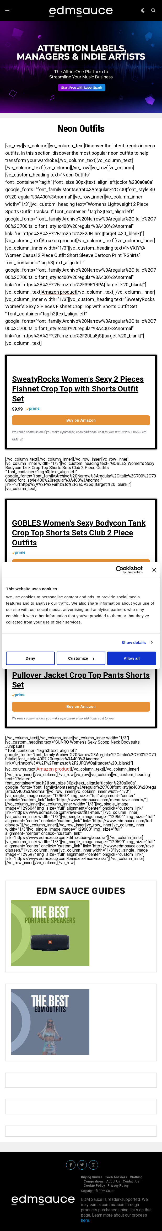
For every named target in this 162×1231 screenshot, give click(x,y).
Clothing (136, 1177)
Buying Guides (91, 1177)
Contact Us (131, 1181)
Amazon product (59, 240)
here (85, 1220)
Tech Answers (116, 1177)
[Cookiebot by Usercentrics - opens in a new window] (120, 570)
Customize (81, 658)
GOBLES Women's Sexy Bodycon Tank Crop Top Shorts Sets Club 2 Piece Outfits (78, 532)
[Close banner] (154, 570)
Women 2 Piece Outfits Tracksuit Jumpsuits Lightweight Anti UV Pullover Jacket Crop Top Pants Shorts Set (81, 670)
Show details (134, 642)
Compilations (94, 1181)
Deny (30, 658)
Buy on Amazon (81, 420)
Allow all (132, 658)
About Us (113, 1181)
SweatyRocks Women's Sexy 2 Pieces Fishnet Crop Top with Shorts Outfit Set (78, 388)
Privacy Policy (117, 1185)
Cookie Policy (94, 1185)
